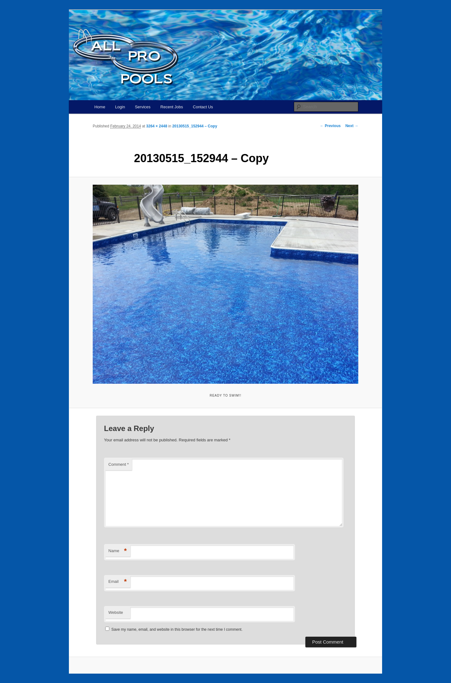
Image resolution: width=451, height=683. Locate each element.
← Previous (330, 126)
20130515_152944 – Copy (194, 126)
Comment (118, 464)
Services (143, 107)
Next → (351, 126)
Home (99, 107)
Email (117, 581)
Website (115, 612)
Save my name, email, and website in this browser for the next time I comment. (176, 629)
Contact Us (203, 107)
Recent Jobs (171, 107)
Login (120, 107)
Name (117, 551)
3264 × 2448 (156, 126)
